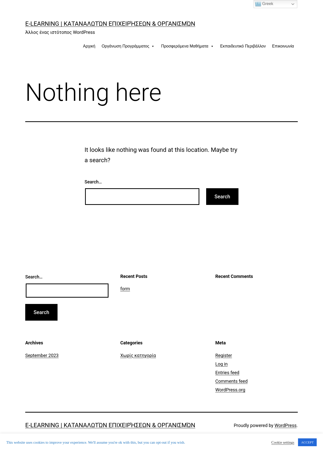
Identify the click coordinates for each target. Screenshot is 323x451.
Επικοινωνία (283, 46)
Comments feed (231, 381)
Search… (93, 181)
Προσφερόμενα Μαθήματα (187, 46)
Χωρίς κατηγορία (138, 355)
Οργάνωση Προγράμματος (128, 46)
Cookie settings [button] (282, 442)
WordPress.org (230, 389)
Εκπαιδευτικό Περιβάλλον (243, 46)
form (125, 288)
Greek (264, 4)
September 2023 (42, 355)
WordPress (286, 425)
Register (223, 355)
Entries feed (227, 372)
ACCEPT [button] (307, 442)
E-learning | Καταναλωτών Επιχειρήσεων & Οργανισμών (110, 23)
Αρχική (89, 46)
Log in (221, 364)
